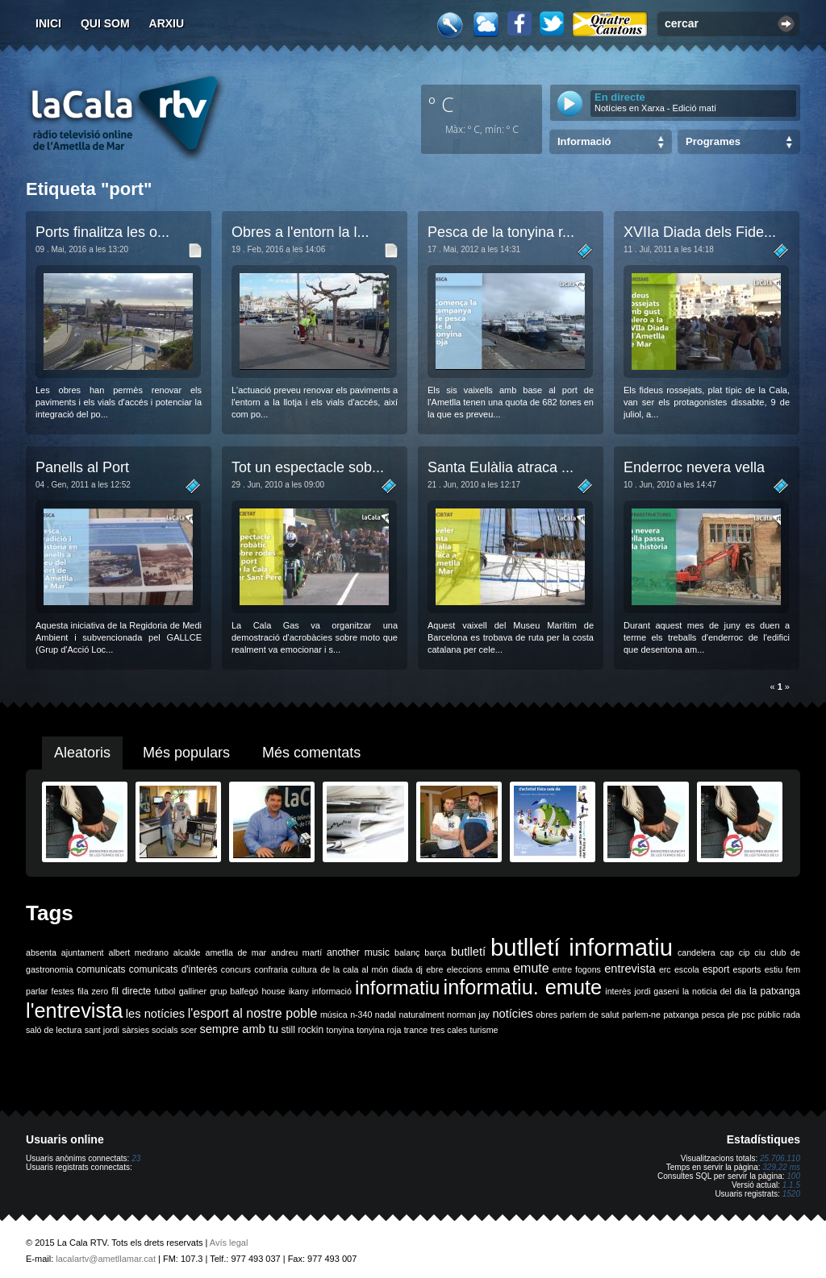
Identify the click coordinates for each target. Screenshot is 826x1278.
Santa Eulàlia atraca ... (501, 467)
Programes (713, 141)
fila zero (92, 991)
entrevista (630, 968)
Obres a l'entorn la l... (300, 232)
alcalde (187, 952)
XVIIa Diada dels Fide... (700, 232)
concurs (236, 969)
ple (733, 1014)
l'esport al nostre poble (253, 1013)
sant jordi (102, 1030)
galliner (192, 991)
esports (746, 969)
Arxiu (167, 23)
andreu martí (296, 952)
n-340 (361, 1014)
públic (768, 1014)
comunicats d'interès (173, 969)
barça (435, 952)
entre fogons (577, 969)
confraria (270, 969)
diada (401, 969)
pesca (713, 1014)
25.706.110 (780, 1158)
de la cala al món (354, 969)
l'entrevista (74, 1010)
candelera (696, 952)
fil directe (131, 991)
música (334, 1014)
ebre (434, 969)
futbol (164, 991)
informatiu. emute (523, 987)
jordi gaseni (656, 991)
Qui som (105, 23)
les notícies (155, 1013)
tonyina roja (379, 1030)
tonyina (340, 1030)
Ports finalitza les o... (102, 232)
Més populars (186, 753)
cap (727, 952)
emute (531, 968)
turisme (484, 1030)
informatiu (397, 987)
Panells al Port (82, 467)
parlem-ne (641, 1014)
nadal (385, 1014)
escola (686, 969)
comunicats (101, 969)
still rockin (302, 1029)
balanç (406, 952)
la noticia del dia (714, 991)
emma (498, 969)
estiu (774, 969)
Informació (584, 141)
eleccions (464, 969)
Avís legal (229, 1242)
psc (748, 1014)
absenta (41, 952)
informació (332, 991)
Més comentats (311, 753)
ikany (299, 991)
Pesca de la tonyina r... (501, 232)
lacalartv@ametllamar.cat (106, 1258)
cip (744, 952)
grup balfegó (234, 991)
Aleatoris (82, 753)
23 (135, 1158)
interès (618, 991)
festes (62, 991)
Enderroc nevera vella (694, 467)
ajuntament (82, 952)
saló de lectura (53, 1030)
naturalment (421, 1014)
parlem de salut (589, 1014)
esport (716, 969)
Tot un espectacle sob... (308, 467)
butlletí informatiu (581, 947)
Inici (48, 23)
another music (358, 952)
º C (441, 104)
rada (791, 1014)
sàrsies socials (149, 1030)
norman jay (468, 1014)
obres (546, 1014)
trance (416, 1030)
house (273, 991)
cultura (304, 969)
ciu (760, 952)
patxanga (681, 1014)
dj (419, 969)
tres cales (449, 1030)
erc (665, 969)
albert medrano (139, 952)
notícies (512, 1013)
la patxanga (774, 991)
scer (189, 1030)
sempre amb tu (238, 1029)
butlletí (468, 951)
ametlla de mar (235, 952)
